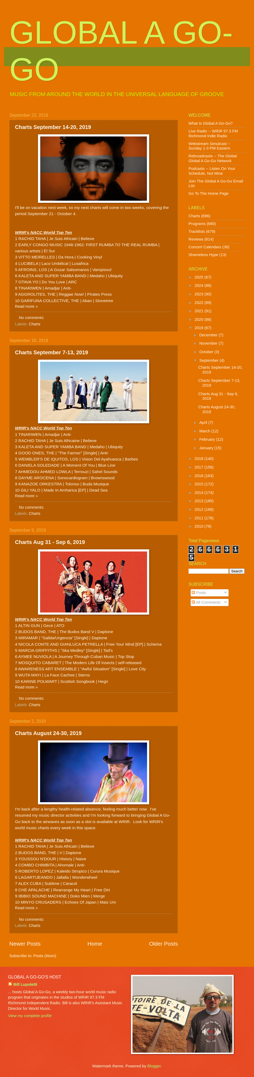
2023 (200, 294)
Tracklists (196, 231)
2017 (200, 467)
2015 (200, 484)
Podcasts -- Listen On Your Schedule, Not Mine (211, 171)
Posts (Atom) (44, 956)
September (209, 360)
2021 (200, 311)
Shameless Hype (203, 255)
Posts (199, 593)
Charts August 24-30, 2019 (48, 733)
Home (94, 944)
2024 (200, 285)
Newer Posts (25, 944)
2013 (200, 501)
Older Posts (163, 944)
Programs (197, 224)
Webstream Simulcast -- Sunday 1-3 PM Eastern (209, 146)
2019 (200, 328)
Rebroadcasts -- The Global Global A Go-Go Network (212, 158)
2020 (200, 319)
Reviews (195, 239)
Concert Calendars (204, 247)
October (206, 352)
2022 (200, 302)
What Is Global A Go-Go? (210, 123)
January (206, 448)
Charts (34, 324)
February (207, 439)
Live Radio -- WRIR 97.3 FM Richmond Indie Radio (213, 133)
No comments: (32, 317)
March (205, 431)
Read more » (26, 306)
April (203, 422)
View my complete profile (30, 1016)
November (208, 343)
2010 (200, 526)
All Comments (206, 602)
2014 (200, 492)
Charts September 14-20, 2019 (53, 127)
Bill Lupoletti (25, 984)
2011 (200, 518)
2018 (200, 458)
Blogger (154, 1066)
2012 (200, 509)
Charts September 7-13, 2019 (51, 352)
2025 (200, 277)
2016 (200, 476)
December (208, 335)
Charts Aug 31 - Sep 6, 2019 (50, 542)
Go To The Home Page (208, 193)
